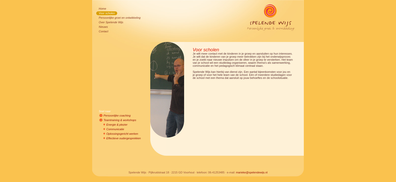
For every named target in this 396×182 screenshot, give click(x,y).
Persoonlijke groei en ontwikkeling (120, 17)
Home (102, 8)
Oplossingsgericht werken (122, 133)
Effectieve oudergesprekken (123, 138)
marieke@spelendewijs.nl (251, 172)
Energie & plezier (117, 124)
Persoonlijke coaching (117, 115)
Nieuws (103, 26)
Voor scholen (107, 13)
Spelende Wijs (272, 13)
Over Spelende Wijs (111, 22)
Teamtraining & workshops (120, 120)
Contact (103, 31)
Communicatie (115, 129)
